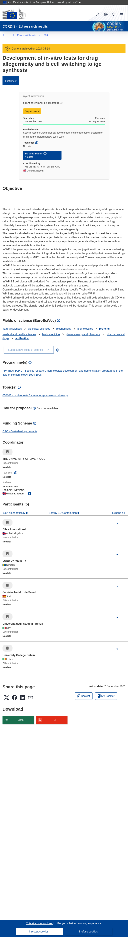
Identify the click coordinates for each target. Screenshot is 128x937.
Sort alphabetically (14, 513)
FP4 (19, 35)
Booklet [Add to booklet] (84, 695)
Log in (98, 14)
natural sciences (12, 328)
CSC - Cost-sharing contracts (19, 431)
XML (21, 719)
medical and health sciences (19, 334)
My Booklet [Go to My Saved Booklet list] (106, 696)
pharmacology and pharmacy (83, 334)
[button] (106, 14)
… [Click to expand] (8, 35)
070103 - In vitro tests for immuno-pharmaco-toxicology (35, 395)
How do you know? (69, 2)
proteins (104, 328)
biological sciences (39, 328)
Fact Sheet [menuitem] (10, 81)
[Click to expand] (117, 523)
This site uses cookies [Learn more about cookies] (39, 923)
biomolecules (85, 328)
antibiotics (22, 338)
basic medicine (51, 334)
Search (114, 14)
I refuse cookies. (88, 931)
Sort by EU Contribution (63, 513)
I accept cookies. (39, 931)
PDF (54, 719)
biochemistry (63, 328)
